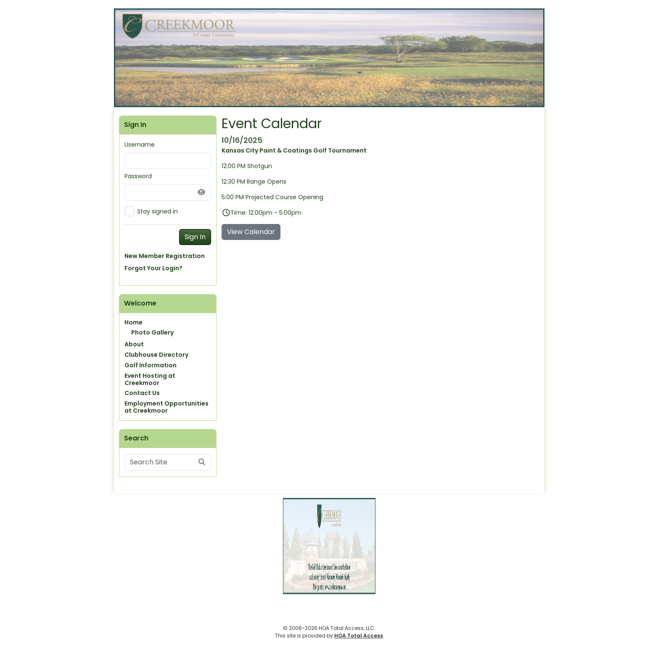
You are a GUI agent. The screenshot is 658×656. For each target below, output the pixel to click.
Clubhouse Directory (156, 354)
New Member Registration (164, 256)
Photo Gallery (152, 332)
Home (133, 322)
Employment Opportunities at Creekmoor (166, 407)
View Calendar (251, 232)
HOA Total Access (358, 635)
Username (139, 144)
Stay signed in (157, 211)
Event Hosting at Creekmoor (149, 379)
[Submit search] (202, 462)
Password (138, 176)
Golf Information (150, 365)
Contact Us (142, 393)
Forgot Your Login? (153, 268)
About (134, 344)
